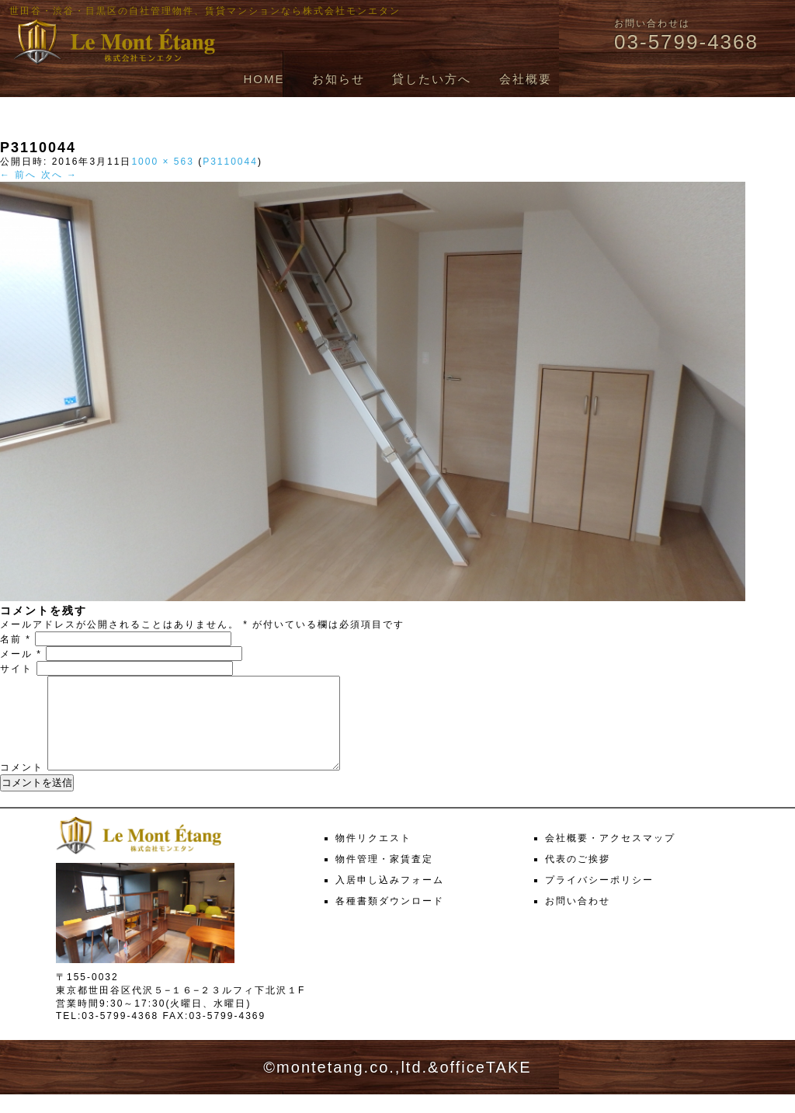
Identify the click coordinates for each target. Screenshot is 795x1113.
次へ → (59, 174)
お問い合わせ (577, 919)
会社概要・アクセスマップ (610, 856)
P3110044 (230, 161)
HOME (263, 78)
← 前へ (18, 174)
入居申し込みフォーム (389, 898)
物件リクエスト (373, 856)
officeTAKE (485, 1085)
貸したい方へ (431, 78)
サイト (16, 668)
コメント (21, 786)
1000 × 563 (162, 161)
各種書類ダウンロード (389, 919)
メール (21, 654)
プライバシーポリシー (599, 898)
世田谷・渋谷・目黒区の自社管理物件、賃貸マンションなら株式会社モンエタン (205, 10)
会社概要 (525, 78)
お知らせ (338, 78)
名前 (15, 639)
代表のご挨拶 (577, 877)
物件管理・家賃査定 (384, 877)
